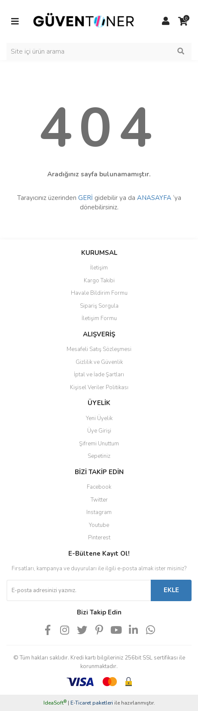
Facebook (99, 487)
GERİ (85, 198)
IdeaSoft (55, 702)
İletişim (99, 268)
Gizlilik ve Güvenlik (99, 362)
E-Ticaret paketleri (91, 702)
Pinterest (99, 538)
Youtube (99, 525)
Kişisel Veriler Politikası (99, 387)
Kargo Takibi (99, 280)
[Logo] (83, 21)
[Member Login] (166, 21)
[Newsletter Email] (78, 590)
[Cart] (183, 21)
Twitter (99, 500)
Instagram (99, 512)
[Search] (99, 51)
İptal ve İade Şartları (99, 374)
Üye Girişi (99, 431)
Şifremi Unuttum (99, 444)
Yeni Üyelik (99, 418)
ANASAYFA (154, 198)
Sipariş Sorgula (99, 306)
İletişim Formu (99, 318)
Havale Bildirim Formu (99, 293)
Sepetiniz (99, 456)
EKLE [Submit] (171, 590)
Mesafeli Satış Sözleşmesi (99, 349)
